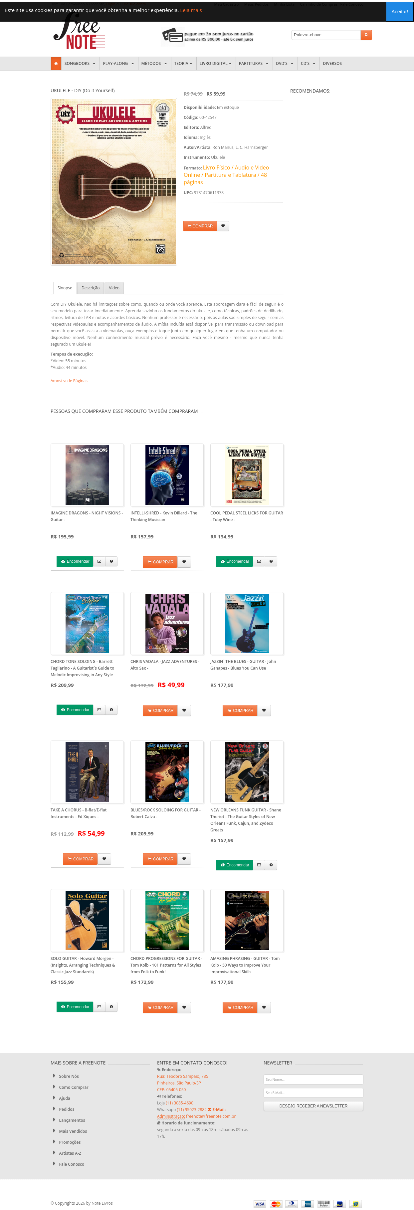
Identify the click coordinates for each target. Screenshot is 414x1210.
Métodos (154, 63)
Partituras (254, 63)
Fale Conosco (67, 1164)
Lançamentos (68, 1120)
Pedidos (62, 1109)
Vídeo (114, 288)
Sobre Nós (65, 1076)
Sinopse (65, 288)
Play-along (119, 63)
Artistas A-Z (66, 1153)
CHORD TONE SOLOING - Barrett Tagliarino (82, 668)
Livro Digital (216, 63)
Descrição (91, 288)
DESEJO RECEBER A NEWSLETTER (314, 1106)
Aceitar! (399, 11)
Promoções (66, 1142)
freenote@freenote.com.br (211, 1116)
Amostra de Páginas (69, 381)
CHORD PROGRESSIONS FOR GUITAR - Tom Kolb (166, 965)
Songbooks (81, 63)
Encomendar (75, 561)
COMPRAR (200, 226)
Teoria (183, 63)
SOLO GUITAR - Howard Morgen (83, 965)
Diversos (332, 63)
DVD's (285, 63)
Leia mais (191, 10)
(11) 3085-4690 (179, 1103)
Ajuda (60, 1098)
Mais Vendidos (69, 1131)
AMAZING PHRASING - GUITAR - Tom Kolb (245, 965)
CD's (308, 63)
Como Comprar (70, 1087)
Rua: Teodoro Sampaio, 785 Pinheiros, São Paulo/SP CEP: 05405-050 (182, 1082)
